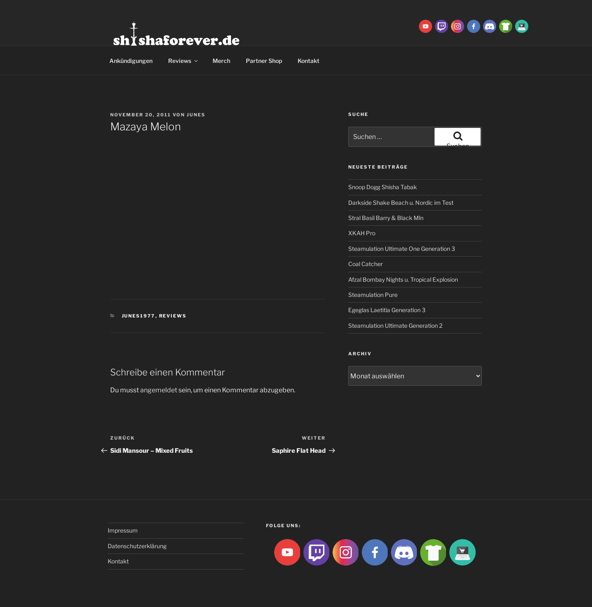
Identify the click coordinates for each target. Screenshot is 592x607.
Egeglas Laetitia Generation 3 (387, 309)
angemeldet (158, 390)
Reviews (183, 60)
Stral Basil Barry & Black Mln (385, 217)
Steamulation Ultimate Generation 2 (395, 325)
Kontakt (308, 60)
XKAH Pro (361, 232)
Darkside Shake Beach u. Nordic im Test (400, 202)
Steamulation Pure (373, 294)
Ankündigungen (131, 60)
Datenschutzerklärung (137, 545)
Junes (196, 115)
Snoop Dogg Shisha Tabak (382, 186)
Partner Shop (264, 60)
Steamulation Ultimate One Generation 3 (401, 248)
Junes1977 (138, 316)
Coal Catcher (365, 263)
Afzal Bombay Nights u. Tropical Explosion (403, 279)
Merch (221, 60)
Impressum (123, 530)
